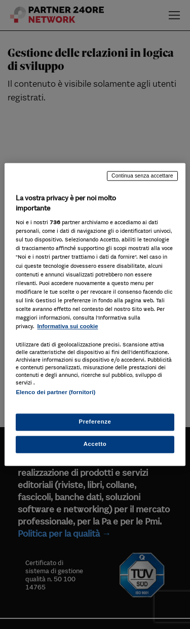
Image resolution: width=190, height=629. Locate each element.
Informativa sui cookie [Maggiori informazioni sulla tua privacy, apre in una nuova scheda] (67, 326)
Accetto (95, 444)
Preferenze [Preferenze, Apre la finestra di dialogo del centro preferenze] (95, 422)
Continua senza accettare (142, 175)
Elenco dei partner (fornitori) (55, 392)
